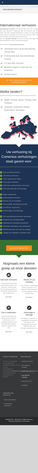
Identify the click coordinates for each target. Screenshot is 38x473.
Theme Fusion (26, 421)
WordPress (18, 421)
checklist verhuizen (11, 38)
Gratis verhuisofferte (27, 371)
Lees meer (8, 297)
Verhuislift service (27, 381)
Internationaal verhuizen (26, 376)
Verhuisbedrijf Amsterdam (8, 405)
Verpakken (25, 385)
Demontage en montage (26, 366)
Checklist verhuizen (27, 361)
